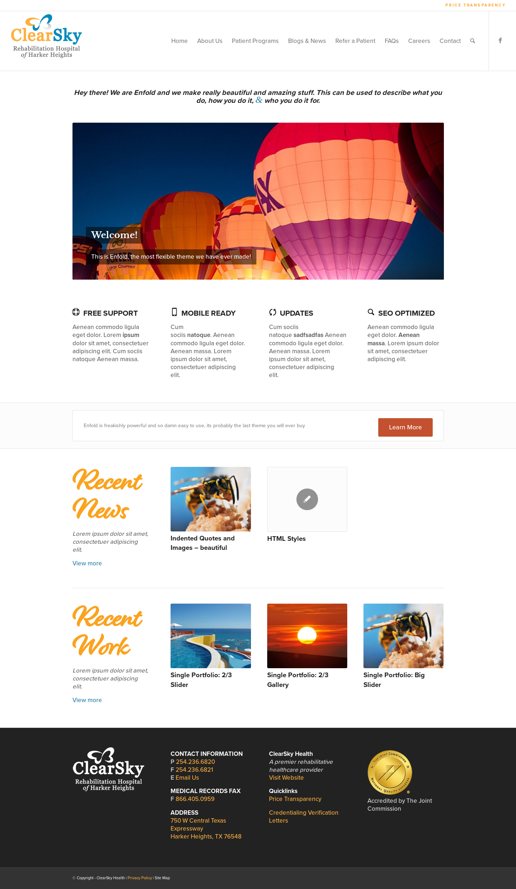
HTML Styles (286, 539)
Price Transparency (475, 5)
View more (87, 563)
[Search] (473, 41)
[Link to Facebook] (500, 40)
